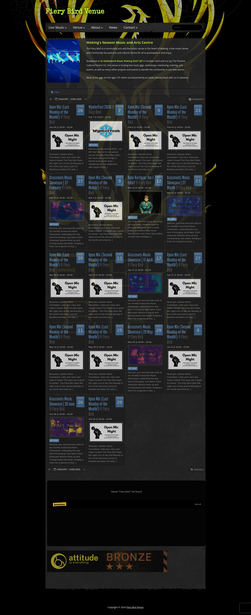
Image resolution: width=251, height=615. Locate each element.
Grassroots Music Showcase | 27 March (178, 183)
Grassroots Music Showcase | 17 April (140, 257)
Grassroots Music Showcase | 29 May (140, 329)
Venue (79, 27)
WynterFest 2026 (100, 107)
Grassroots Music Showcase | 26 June (62, 401)
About (96, 27)
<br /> (126, 513)
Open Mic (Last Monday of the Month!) (59, 112)
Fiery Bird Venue (74, 11)
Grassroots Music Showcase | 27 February (60, 183)
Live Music (57, 27)
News (113, 27)
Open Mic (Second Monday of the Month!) (139, 112)
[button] (197, 469)
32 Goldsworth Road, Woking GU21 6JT (121, 60)
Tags (56, 92)
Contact (131, 27)
